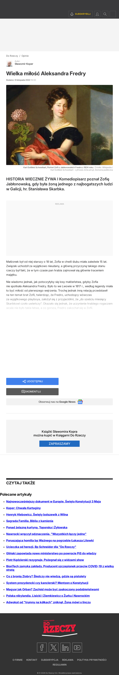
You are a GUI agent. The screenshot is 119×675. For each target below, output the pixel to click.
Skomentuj (89, 381)
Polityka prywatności (91, 650)
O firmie (18, 650)
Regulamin (59, 655)
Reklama (67, 650)
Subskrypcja (49, 650)
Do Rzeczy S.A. (52, 664)
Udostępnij (35, 381)
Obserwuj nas (54, 392)
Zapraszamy (59, 435)
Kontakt (31, 650)
